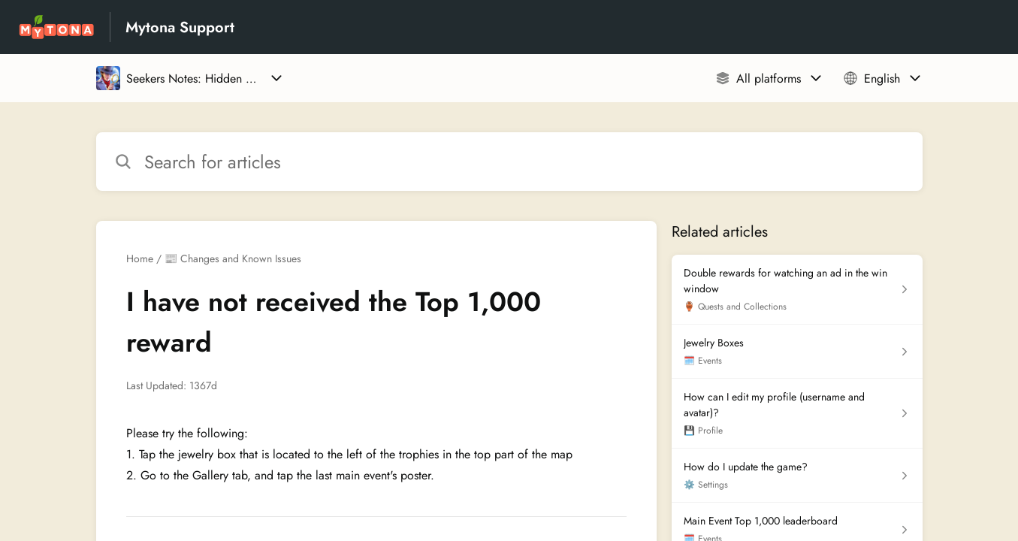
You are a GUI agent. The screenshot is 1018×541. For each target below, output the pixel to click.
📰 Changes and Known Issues (233, 258)
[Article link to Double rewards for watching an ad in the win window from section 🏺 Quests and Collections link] (797, 290)
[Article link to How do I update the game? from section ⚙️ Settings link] (797, 476)
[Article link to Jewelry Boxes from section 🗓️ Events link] (797, 352)
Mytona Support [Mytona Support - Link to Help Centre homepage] (179, 27)
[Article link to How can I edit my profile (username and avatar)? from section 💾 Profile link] (797, 414)
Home (139, 258)
